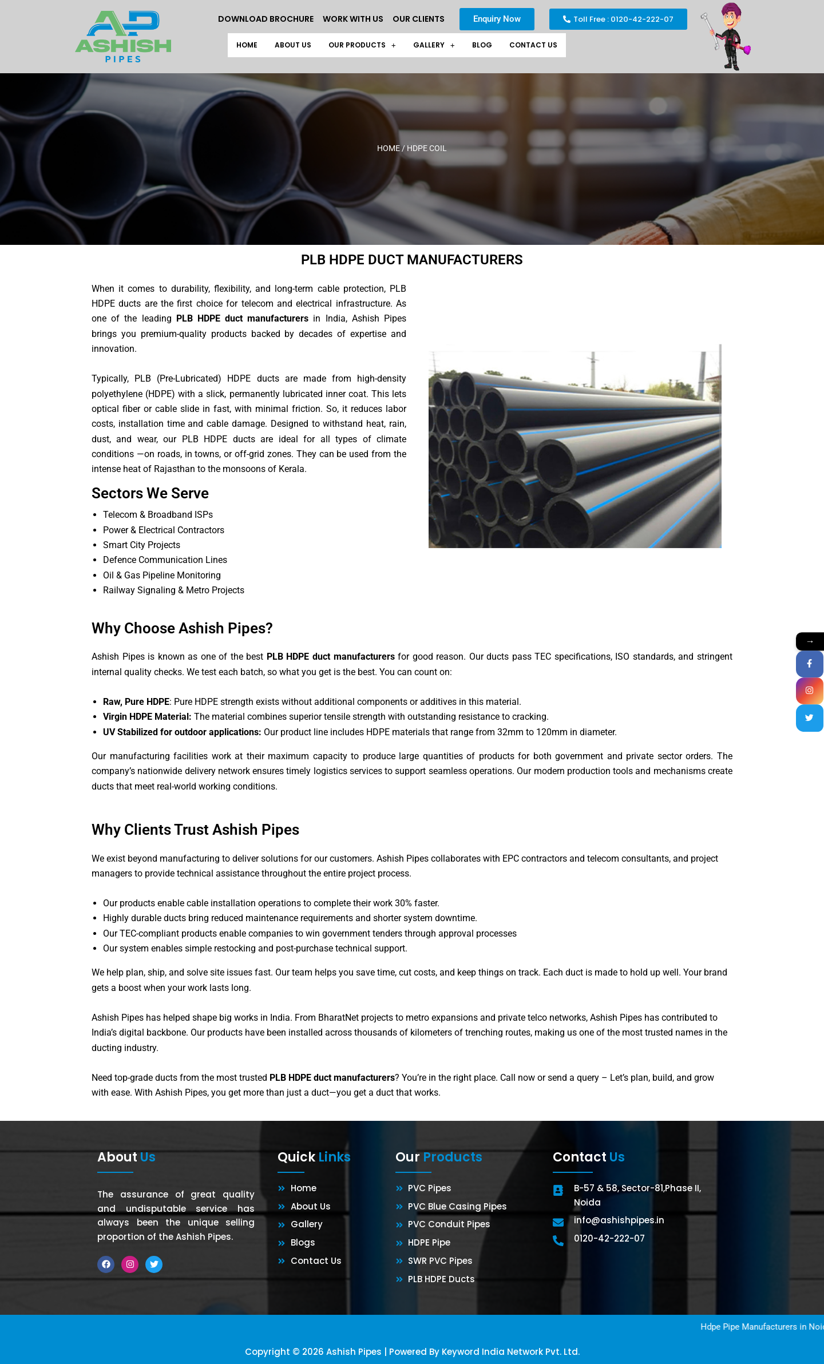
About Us (284, 45)
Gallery (437, 45)
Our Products (360, 45)
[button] (360, 45)
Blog (488, 45)
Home (235, 45)
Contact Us (544, 45)
